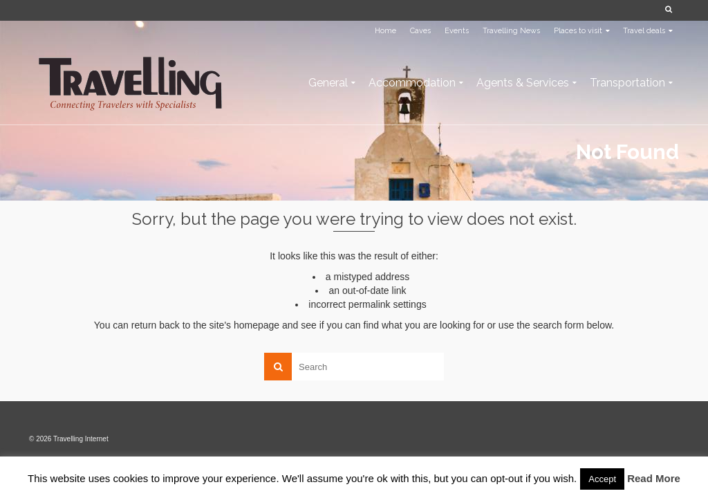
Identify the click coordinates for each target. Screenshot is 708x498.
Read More (653, 478)
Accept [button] (602, 479)
